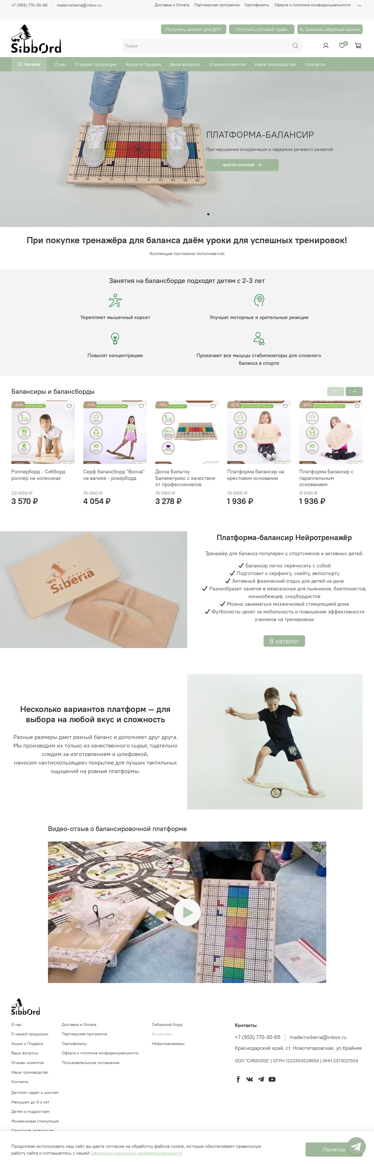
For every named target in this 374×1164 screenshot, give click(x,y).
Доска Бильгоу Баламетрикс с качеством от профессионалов (185, 478)
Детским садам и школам (34, 1092)
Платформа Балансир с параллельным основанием (326, 478)
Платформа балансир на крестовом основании (255, 474)
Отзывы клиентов (227, 64)
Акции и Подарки (143, 64)
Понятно (334, 1149)
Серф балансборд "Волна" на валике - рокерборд (114, 474)
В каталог (284, 641)
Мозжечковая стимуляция (35, 1121)
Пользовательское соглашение (91, 1062)
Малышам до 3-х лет (30, 1102)
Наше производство (275, 64)
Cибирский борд (167, 1024)
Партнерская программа (216, 4)
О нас (60, 64)
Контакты (315, 64)
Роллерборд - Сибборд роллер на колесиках (38, 474)
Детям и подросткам (30, 1111)
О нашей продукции (95, 64)
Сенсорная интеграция (32, 1130)
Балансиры (162, 1033)
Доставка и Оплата (172, 4)
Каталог (32, 64)
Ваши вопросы (185, 64)
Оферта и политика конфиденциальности (312, 4)
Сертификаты (257, 4)
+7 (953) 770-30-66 (29, 5)
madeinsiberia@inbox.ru (79, 5)
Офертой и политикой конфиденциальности (136, 1153)
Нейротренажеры (168, 1043)
